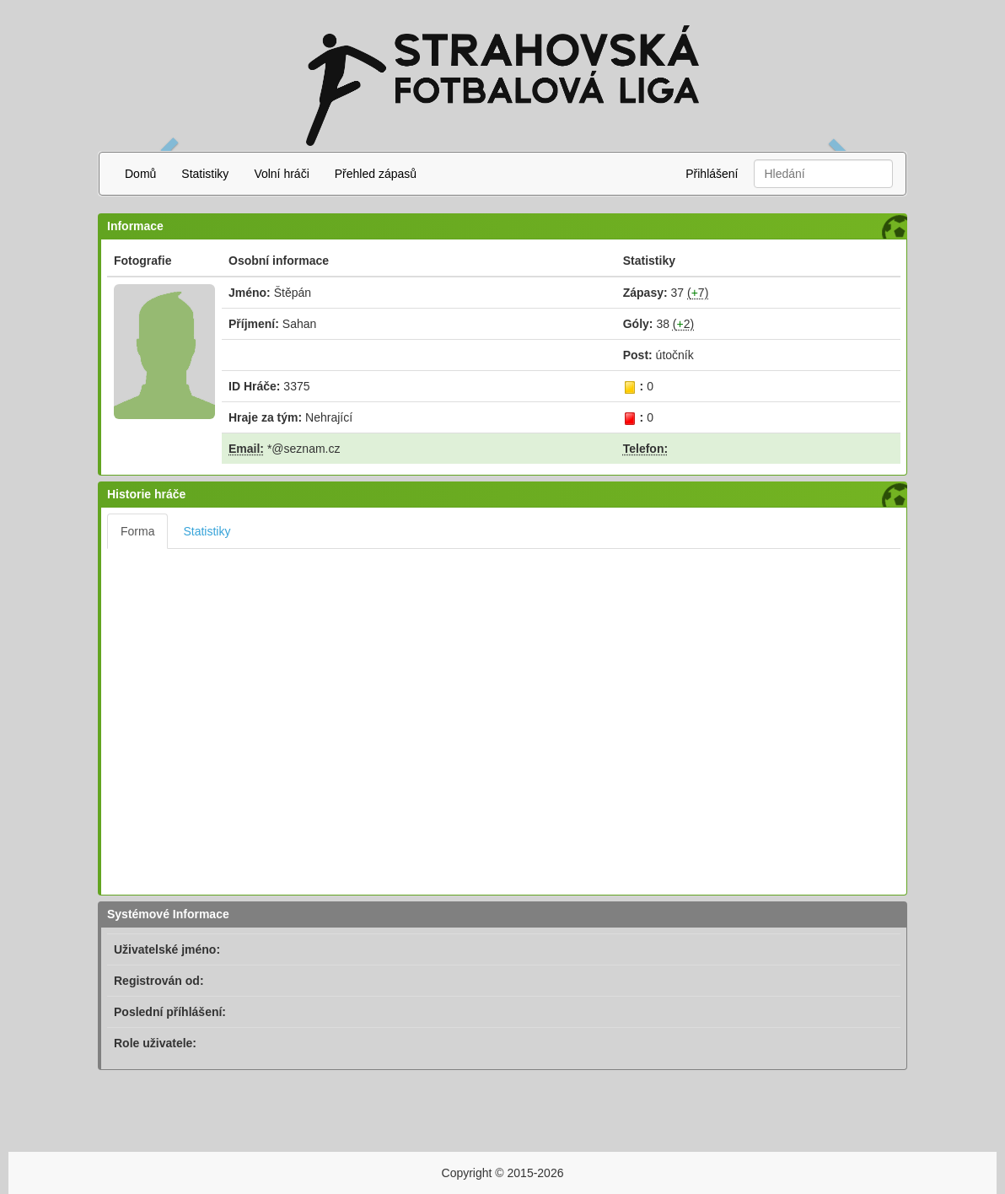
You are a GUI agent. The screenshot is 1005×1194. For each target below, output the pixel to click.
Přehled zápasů (376, 173)
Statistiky (204, 173)
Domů (140, 173)
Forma (137, 531)
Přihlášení (711, 173)
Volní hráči (281, 173)
